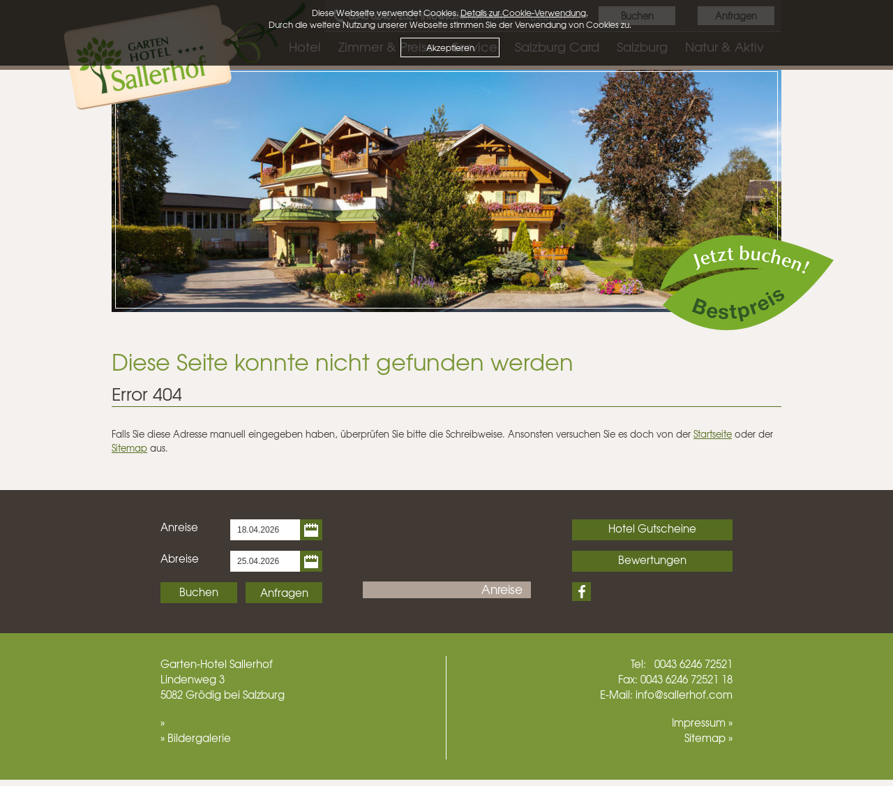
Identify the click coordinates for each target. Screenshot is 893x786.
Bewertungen (652, 560)
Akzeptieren (450, 47)
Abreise (179, 558)
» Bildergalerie (195, 738)
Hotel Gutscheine (652, 528)
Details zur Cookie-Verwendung (523, 12)
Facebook (581, 591)
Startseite (712, 433)
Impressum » (702, 722)
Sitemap (129, 447)
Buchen (198, 592)
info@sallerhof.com (684, 694)
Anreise (179, 527)
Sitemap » (708, 738)
